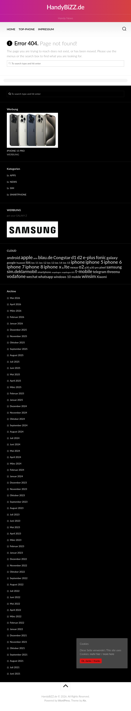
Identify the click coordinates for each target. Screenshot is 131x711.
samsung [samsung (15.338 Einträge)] (114, 267)
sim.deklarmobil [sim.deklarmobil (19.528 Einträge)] (22, 271)
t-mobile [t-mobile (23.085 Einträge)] (83, 271)
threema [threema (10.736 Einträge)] (113, 272)
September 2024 (18, 425)
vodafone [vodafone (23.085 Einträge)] (16, 276)
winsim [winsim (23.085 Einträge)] (89, 276)
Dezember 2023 (18, 482)
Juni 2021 (15, 673)
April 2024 (15, 457)
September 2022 (18, 578)
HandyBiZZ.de (65, 7)
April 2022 (15, 609)
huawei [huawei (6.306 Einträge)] (21, 262)
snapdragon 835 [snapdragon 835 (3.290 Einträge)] (68, 272)
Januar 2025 (16, 399)
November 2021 (18, 641)
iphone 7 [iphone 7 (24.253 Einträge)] (16, 266)
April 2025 (15, 380)
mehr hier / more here (102, 653)
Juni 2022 (15, 597)
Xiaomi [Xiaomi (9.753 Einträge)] (102, 277)
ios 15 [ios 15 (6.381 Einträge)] (66, 262)
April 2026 (15, 304)
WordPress (64, 700)
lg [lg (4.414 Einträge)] (63, 267)
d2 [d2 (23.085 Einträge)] (79, 257)
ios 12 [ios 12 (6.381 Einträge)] (43, 262)
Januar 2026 (16, 323)
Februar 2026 (17, 317)
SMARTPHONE (18, 194)
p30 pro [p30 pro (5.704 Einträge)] (94, 267)
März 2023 (15, 539)
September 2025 (18, 348)
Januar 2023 (16, 552)
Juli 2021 (14, 667)
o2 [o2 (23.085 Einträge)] (81, 266)
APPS (13, 175)
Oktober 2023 (17, 495)
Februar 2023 (17, 546)
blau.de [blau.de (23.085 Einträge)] (45, 257)
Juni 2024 (15, 444)
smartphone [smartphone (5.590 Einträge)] (44, 272)
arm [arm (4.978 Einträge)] (35, 258)
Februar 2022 (17, 622)
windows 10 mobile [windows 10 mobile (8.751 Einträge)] (67, 277)
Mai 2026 (15, 297)
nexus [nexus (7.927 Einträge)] (74, 267)
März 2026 (15, 310)
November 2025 (18, 336)
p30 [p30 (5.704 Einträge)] (87, 267)
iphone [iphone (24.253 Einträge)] (78, 262)
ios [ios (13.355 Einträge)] (28, 262)
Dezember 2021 (18, 635)
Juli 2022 (14, 590)
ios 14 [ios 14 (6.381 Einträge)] (58, 262)
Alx (84, 700)
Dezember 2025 (18, 329)
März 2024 (15, 463)
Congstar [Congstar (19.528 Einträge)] (62, 257)
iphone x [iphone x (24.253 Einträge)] (52, 266)
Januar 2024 (16, 476)
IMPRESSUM (46, 29)
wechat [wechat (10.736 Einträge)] (32, 277)
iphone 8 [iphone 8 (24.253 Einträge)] (34, 266)
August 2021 (17, 660)
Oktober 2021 (17, 648)
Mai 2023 (15, 527)
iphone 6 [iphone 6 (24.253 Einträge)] (113, 262)
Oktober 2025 (17, 342)
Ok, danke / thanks (90, 661)
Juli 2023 (14, 514)
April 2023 (15, 533)
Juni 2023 (15, 520)
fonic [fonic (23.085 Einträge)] (101, 257)
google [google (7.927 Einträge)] (11, 262)
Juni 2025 (15, 367)
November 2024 (18, 412)
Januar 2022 (16, 629)
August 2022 (17, 584)
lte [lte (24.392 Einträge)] (67, 266)
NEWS (13, 181)
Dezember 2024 (18, 406)
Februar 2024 (17, 469)
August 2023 (17, 508)
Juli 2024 (14, 438)
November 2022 (18, 565)
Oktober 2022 (17, 571)
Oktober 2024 (17, 418)
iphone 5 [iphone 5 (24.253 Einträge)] (94, 262)
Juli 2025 (14, 361)
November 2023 (18, 489)
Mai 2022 (15, 603)
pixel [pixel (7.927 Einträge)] (102, 267)
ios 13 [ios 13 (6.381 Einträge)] (50, 262)
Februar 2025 (17, 393)
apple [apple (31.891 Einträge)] (27, 257)
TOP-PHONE (27, 29)
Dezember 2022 (18, 558)
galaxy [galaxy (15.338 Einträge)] (112, 257)
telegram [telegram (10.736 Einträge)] (99, 272)
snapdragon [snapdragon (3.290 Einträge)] (56, 272)
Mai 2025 (15, 374)
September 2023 (18, 501)
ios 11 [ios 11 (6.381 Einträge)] (35, 262)
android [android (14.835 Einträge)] (13, 257)
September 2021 (18, 654)
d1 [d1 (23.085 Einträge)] (73, 257)
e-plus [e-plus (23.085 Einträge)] (89, 257)
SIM (12, 188)
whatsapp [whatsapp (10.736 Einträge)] (45, 277)
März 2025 (15, 387)
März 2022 (15, 616)
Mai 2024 (15, 450)
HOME (11, 29)
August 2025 (17, 355)
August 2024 (17, 431)
